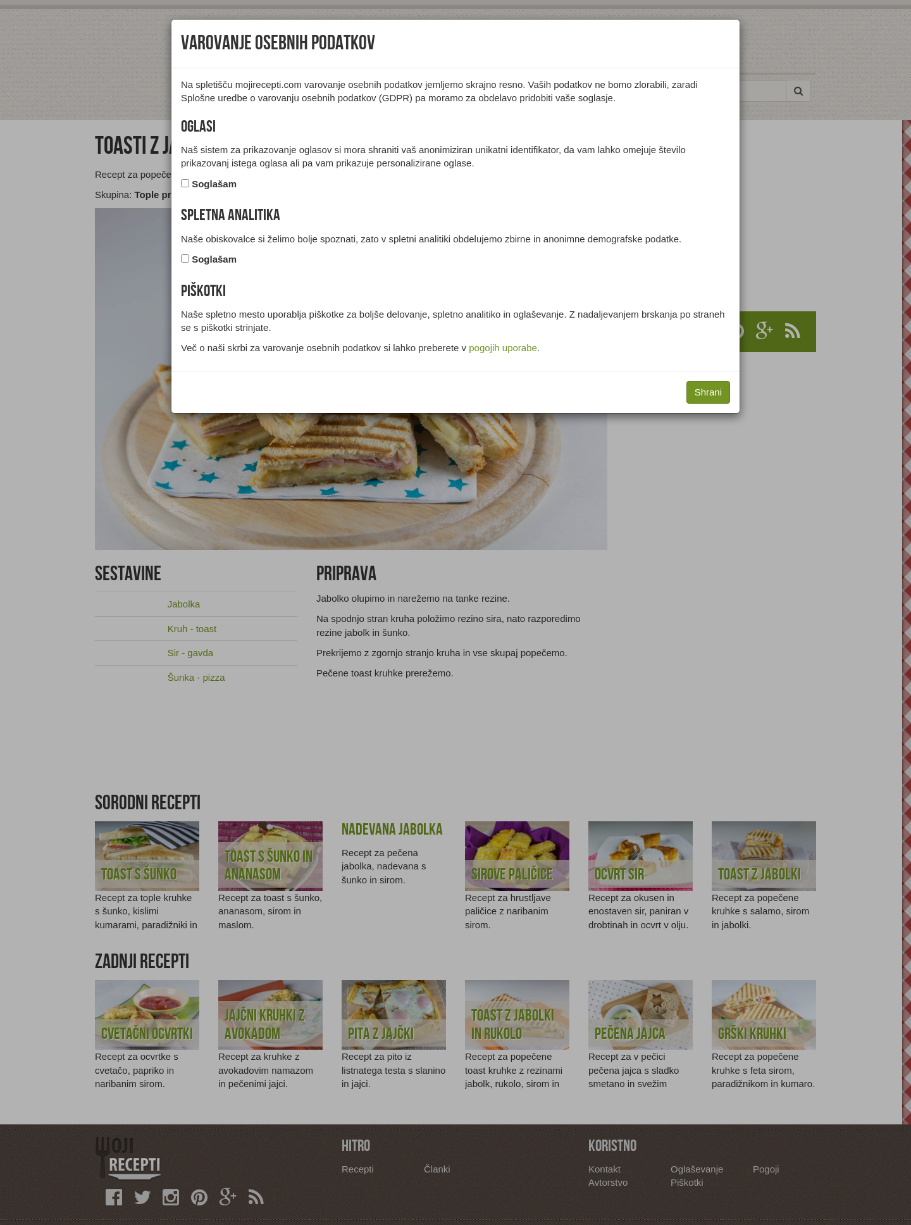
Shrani (708, 392)
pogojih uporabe (503, 347)
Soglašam (214, 183)
